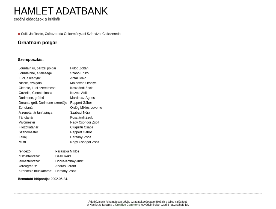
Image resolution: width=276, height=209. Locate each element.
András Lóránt (65, 166)
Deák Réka (63, 156)
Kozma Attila (79, 93)
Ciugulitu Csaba (81, 127)
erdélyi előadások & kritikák (37, 19)
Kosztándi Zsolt (81, 88)
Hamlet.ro (95, 204)
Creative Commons (127, 204)
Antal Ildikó (78, 78)
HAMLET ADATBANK (61, 11)
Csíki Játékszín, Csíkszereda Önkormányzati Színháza (60, 34)
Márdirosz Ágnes (82, 98)
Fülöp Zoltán (79, 68)
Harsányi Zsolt (80, 137)
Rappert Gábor (81, 103)
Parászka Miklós (67, 151)
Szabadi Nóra (80, 112)
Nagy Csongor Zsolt (84, 122)
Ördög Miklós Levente (86, 108)
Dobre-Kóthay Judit (69, 161)
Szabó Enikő (79, 73)
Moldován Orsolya (83, 83)
